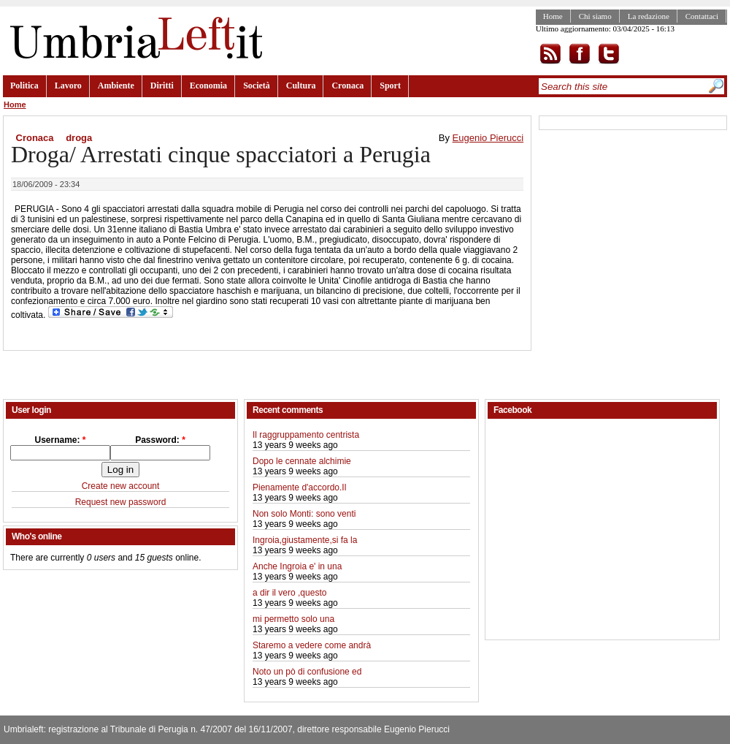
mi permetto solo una (293, 619)
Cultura (301, 85)
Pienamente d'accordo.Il (299, 487)
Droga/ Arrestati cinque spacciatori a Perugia (221, 154)
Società (256, 85)
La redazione (648, 16)
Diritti (162, 85)
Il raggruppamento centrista (306, 435)
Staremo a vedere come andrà (312, 645)
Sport (390, 85)
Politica (24, 85)
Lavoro (68, 85)
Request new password (120, 502)
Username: (59, 440)
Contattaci (701, 16)
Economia (208, 85)
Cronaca (347, 85)
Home (553, 16)
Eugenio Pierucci (488, 137)
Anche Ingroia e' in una (297, 566)
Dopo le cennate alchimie (302, 461)
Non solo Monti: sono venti (304, 514)
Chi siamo (595, 16)
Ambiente (116, 85)
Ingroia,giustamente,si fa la (305, 540)
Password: (160, 440)
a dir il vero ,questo (289, 593)
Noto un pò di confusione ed (307, 672)
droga (79, 137)
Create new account (121, 486)
